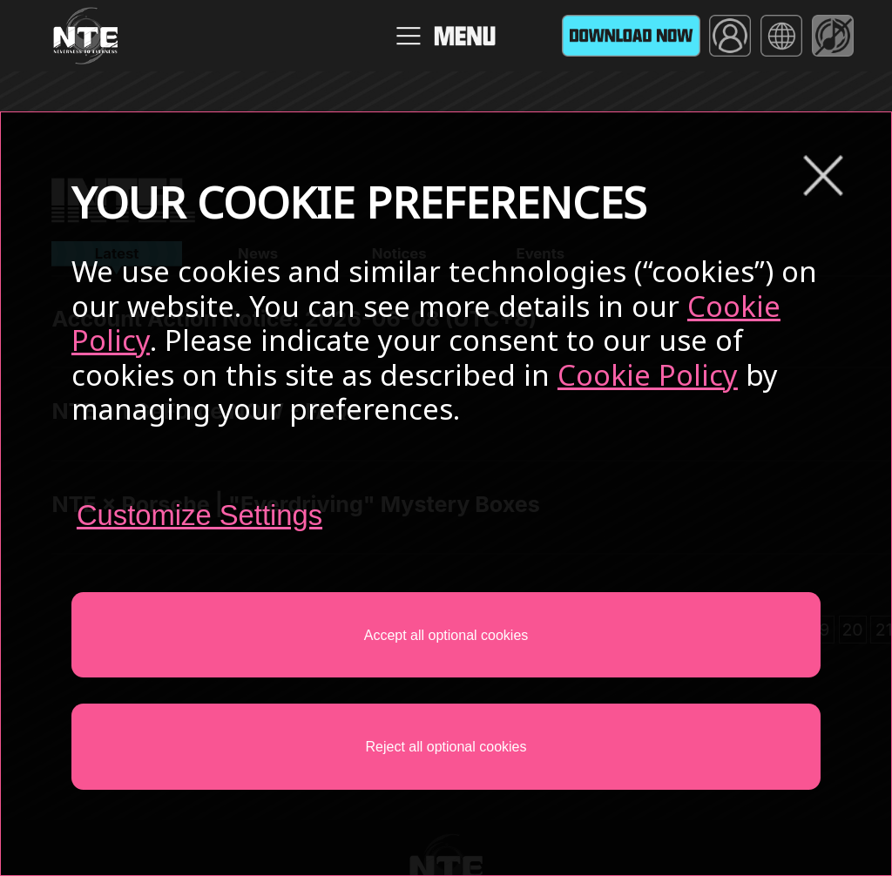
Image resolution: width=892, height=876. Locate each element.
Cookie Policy (648, 374)
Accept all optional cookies (446, 635)
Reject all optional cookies (446, 746)
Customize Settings (199, 515)
